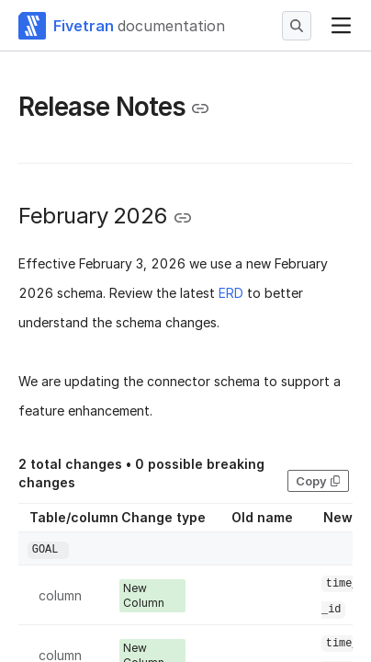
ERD (231, 293)
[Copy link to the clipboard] (200, 108)
